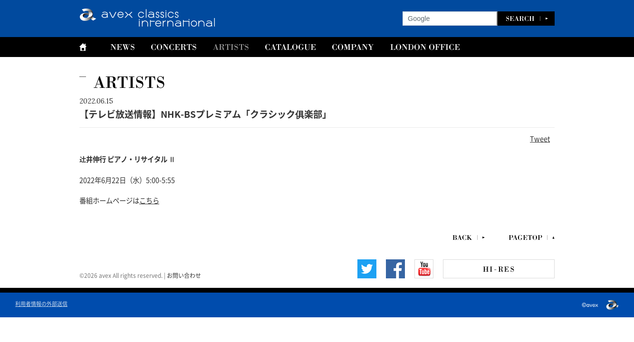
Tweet (540, 138)
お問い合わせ (184, 275)
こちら (149, 200)
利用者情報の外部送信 (41, 303)
